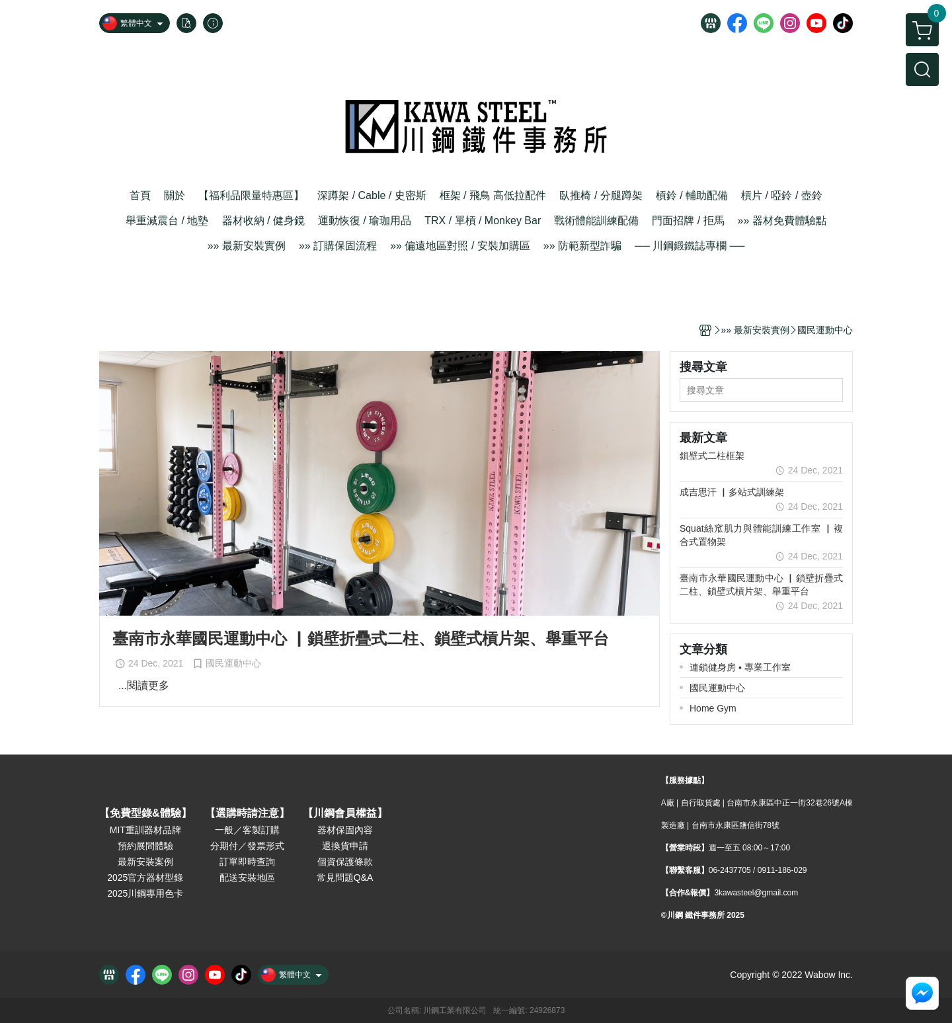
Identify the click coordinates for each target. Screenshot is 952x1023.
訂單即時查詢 (247, 861)
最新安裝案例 (145, 861)
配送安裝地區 (247, 877)
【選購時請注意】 (247, 813)
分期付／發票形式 (247, 845)
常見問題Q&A (345, 877)
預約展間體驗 (145, 845)
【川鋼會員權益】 (345, 813)
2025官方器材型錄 (145, 877)
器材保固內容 (345, 830)
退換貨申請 (345, 845)
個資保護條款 (345, 861)
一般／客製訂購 (247, 830)
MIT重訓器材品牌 (145, 830)
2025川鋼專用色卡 (145, 893)
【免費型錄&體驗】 (145, 813)
